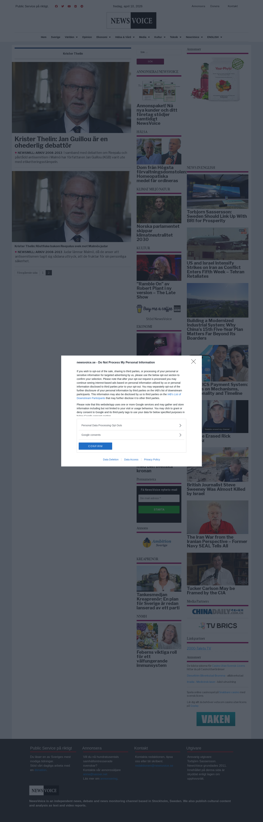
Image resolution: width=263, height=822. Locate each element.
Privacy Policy (152, 459)
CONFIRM (96, 446)
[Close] (194, 362)
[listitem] (131, 425)
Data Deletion (111, 459)
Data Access (131, 459)
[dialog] (131, 411)
